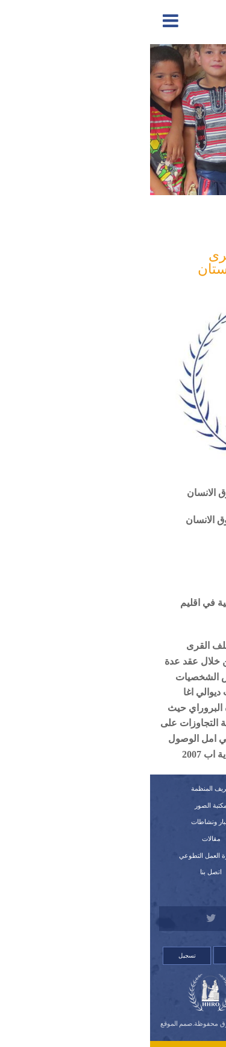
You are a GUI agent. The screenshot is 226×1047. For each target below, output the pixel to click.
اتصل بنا (61, 871)
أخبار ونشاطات (61, 821)
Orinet (113, 1031)
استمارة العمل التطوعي (61, 855)
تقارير (165, 805)
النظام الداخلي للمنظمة (165, 821)
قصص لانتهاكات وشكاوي (165, 871)
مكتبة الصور (61, 805)
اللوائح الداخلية (165, 838)
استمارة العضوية (165, 855)
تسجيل (37, 955)
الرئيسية (165, 788)
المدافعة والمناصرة (162, 223)
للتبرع (165, 888)
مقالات (61, 838)
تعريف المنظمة (61, 788)
